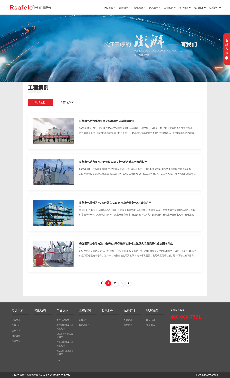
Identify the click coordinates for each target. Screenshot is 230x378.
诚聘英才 (200, 7)
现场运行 (40, 102)
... (58, 359)
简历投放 (128, 325)
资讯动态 (139, 7)
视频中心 (16, 341)
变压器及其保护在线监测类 (65, 327)
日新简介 (16, 320)
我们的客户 (67, 102)
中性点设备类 (63, 320)
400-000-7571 (185, 317)
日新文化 (16, 325)
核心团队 (16, 330)
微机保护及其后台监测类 (65, 352)
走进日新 (125, 7)
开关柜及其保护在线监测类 (65, 344)
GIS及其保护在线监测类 (65, 335)
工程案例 (170, 7)
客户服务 (185, 7)
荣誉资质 (16, 335)
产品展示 (155, 7)
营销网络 (150, 325)
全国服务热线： (178, 310)
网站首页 (109, 7)
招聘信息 (128, 320)
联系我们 (215, 7)
